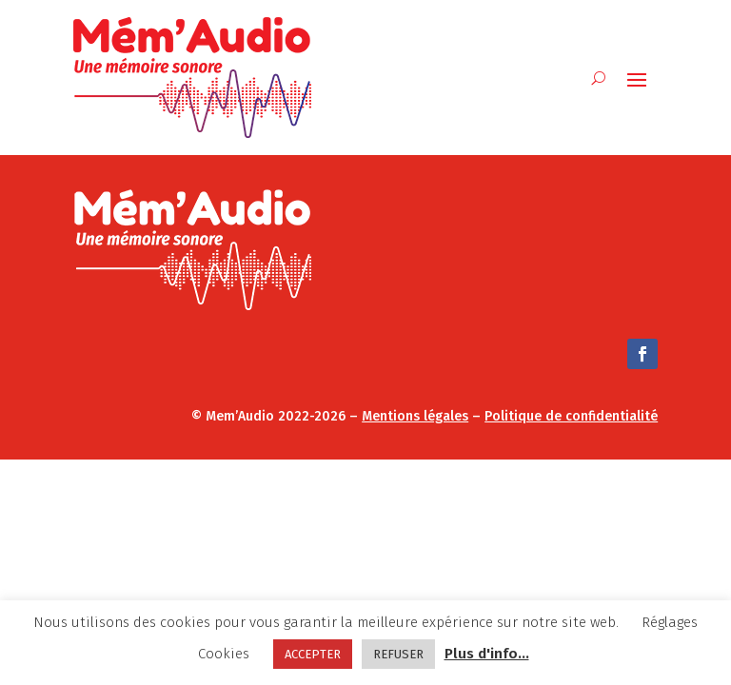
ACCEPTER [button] (313, 654)
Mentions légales (415, 416)
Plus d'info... (487, 653)
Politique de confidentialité (571, 416)
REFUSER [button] (398, 654)
